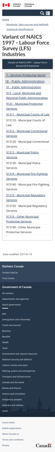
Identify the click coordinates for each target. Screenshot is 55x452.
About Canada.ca (10, 434)
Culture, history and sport (15, 365)
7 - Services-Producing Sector (26, 75)
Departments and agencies (15, 299)
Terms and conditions (13, 439)
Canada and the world (13, 382)
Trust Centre (8, 278)
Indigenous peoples (12, 399)
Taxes (5, 348)
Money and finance (11, 388)
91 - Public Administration (23, 87)
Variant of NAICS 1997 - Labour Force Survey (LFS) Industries (27, 64)
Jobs (4, 313)
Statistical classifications (19, 29)
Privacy (5, 445)
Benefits (6, 336)
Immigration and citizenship (16, 319)
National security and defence (17, 359)
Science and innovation (13, 393)
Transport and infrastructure (16, 376)
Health (5, 342)
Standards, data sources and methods (27, 24)
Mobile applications (12, 428)
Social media (8, 422)
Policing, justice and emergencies (18, 370)
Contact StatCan (10, 272)
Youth (5, 410)
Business (6, 330)
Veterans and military (12, 405)
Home (5, 19)
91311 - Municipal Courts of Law (27, 114)
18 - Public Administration (25, 81)
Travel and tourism (11, 325)
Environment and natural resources (19, 353)
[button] (28, 13)
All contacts (7, 293)
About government (11, 304)
